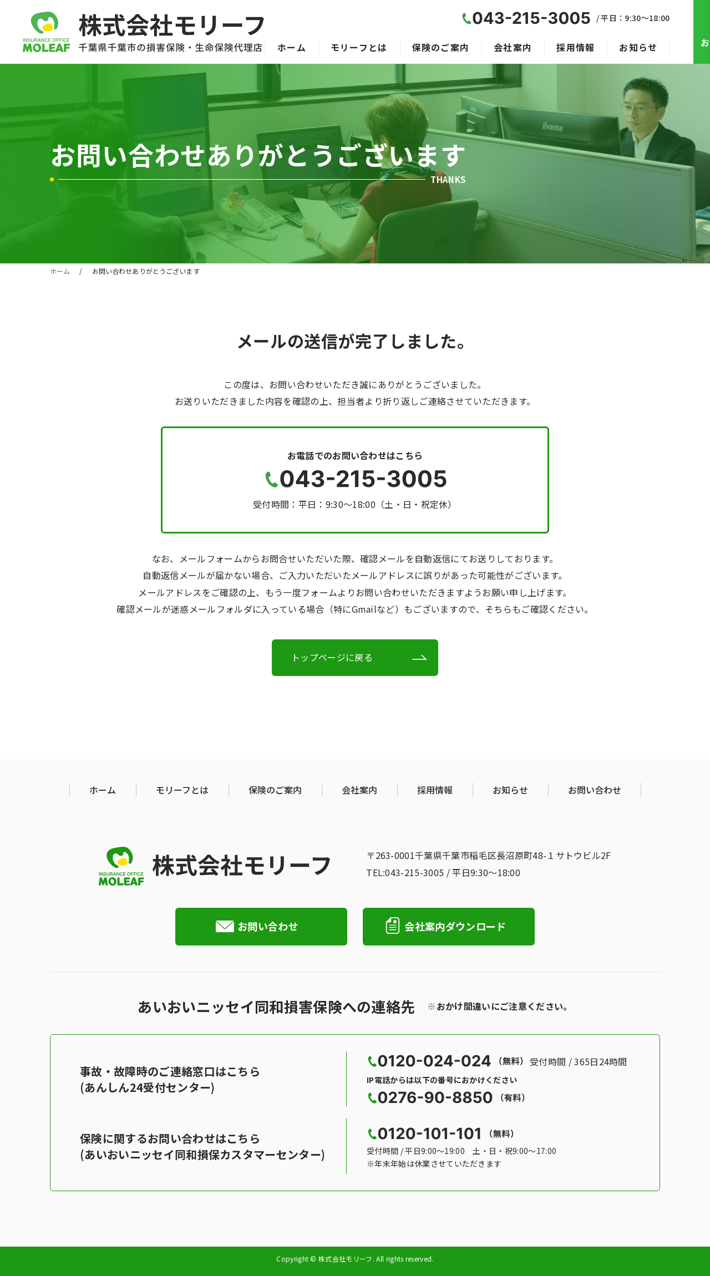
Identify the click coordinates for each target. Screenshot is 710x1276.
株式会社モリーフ (345, 1259)
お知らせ (638, 47)
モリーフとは (359, 47)
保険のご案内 (441, 47)
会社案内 (513, 47)
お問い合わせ (594, 789)
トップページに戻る (332, 657)
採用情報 (575, 47)
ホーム (291, 47)
